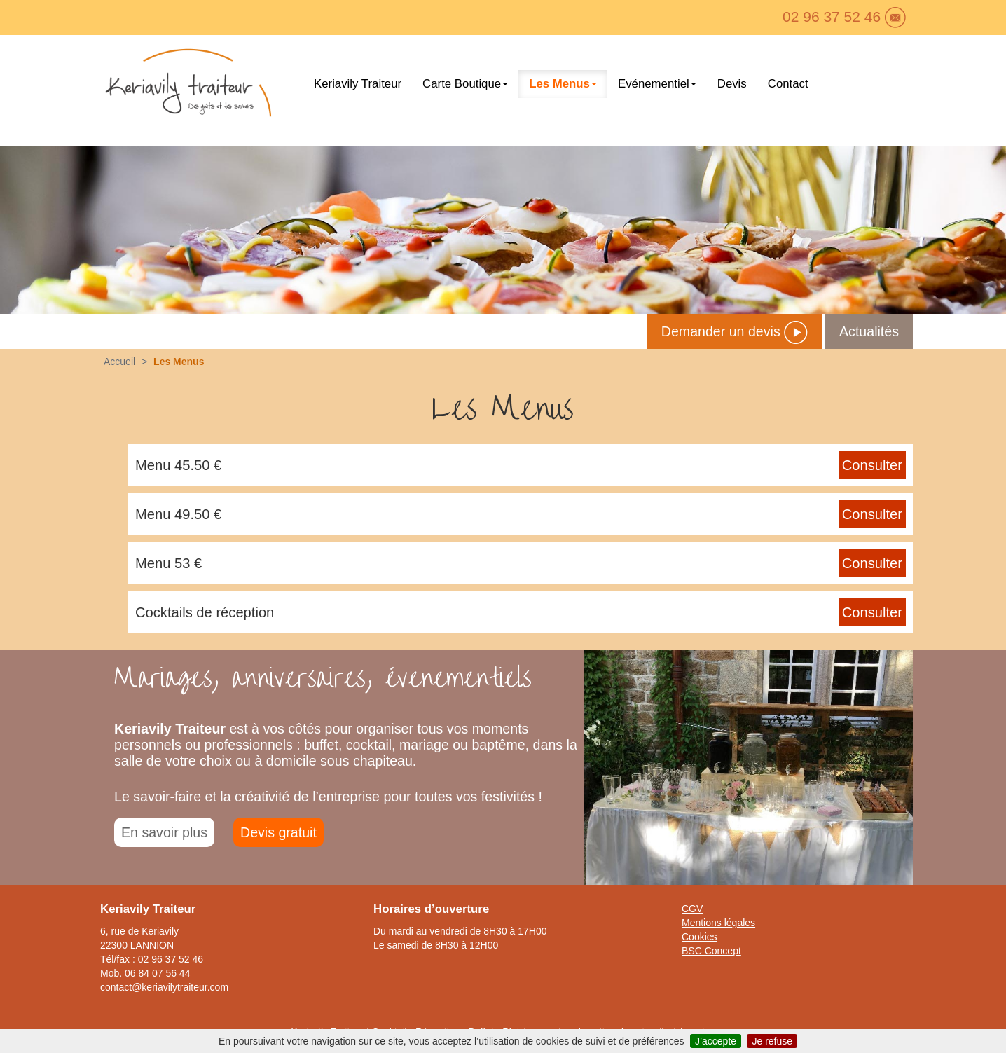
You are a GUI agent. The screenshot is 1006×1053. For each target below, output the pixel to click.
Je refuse (772, 1041)
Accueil (119, 361)
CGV (692, 908)
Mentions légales (718, 922)
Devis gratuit (278, 832)
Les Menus (563, 83)
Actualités (869, 331)
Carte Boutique (465, 83)
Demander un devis (734, 331)
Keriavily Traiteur (357, 83)
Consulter (872, 465)
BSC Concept (711, 950)
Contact (788, 83)
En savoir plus (164, 832)
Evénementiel (657, 83)
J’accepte (715, 1041)
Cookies (699, 936)
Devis (732, 83)
